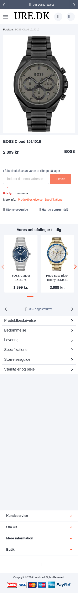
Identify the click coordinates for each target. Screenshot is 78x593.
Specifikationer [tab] (16, 350)
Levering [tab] (11, 340)
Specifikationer (53, 199)
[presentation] (4, 4)
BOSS (69, 152)
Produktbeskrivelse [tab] (20, 320)
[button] (30, 296)
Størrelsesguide (17, 209)
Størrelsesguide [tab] (17, 359)
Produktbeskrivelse (30, 199)
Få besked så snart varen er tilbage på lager (31, 170)
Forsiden (8, 29)
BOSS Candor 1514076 (21, 277)
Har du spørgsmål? (55, 209)
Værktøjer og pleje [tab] (19, 369)
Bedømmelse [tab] (15, 330)
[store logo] (32, 16)
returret (40, 309)
